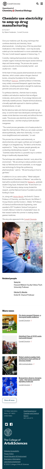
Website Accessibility (11, 451)
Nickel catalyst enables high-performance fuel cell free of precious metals (29, 359)
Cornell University (11, 4)
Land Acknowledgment (12, 462)
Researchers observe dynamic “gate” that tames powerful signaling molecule (30, 380)
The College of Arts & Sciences (15, 441)
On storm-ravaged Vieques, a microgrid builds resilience (30, 316)
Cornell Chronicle (30, 219)
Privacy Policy (9, 454)
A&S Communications (25, 364)
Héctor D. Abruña (20, 292)
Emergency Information (12, 459)
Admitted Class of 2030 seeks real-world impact (30, 337)
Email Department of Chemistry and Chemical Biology (31, 413)
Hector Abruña (18, 197)
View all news (9, 400)
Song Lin (15, 81)
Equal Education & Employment (15, 456)
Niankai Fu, (32, 182)
